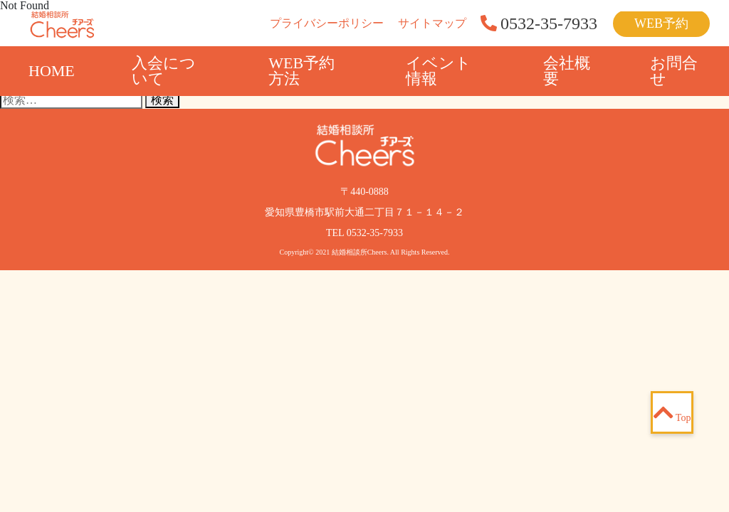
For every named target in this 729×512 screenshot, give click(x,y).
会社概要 (566, 70)
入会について (164, 70)
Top (672, 412)
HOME (51, 71)
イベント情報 (438, 70)
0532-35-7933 (375, 233)
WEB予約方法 (301, 70)
